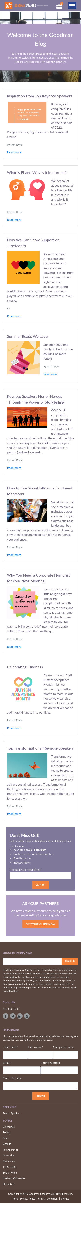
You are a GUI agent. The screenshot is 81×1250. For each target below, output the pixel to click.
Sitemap (65, 1198)
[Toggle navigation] (72, 5)
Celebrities (9, 1126)
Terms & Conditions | (48, 1198)
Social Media (10, 1172)
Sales (5, 1138)
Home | (15, 1198)
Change (7, 1143)
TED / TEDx (9, 1166)
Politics (7, 1132)
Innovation (9, 1155)
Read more (14, 152)
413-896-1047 (11, 1008)
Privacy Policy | (28, 1198)
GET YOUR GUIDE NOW (40, 924)
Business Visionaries (14, 1178)
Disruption (8, 1184)
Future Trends (10, 1149)
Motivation (9, 1161)
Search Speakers (12, 1113)
